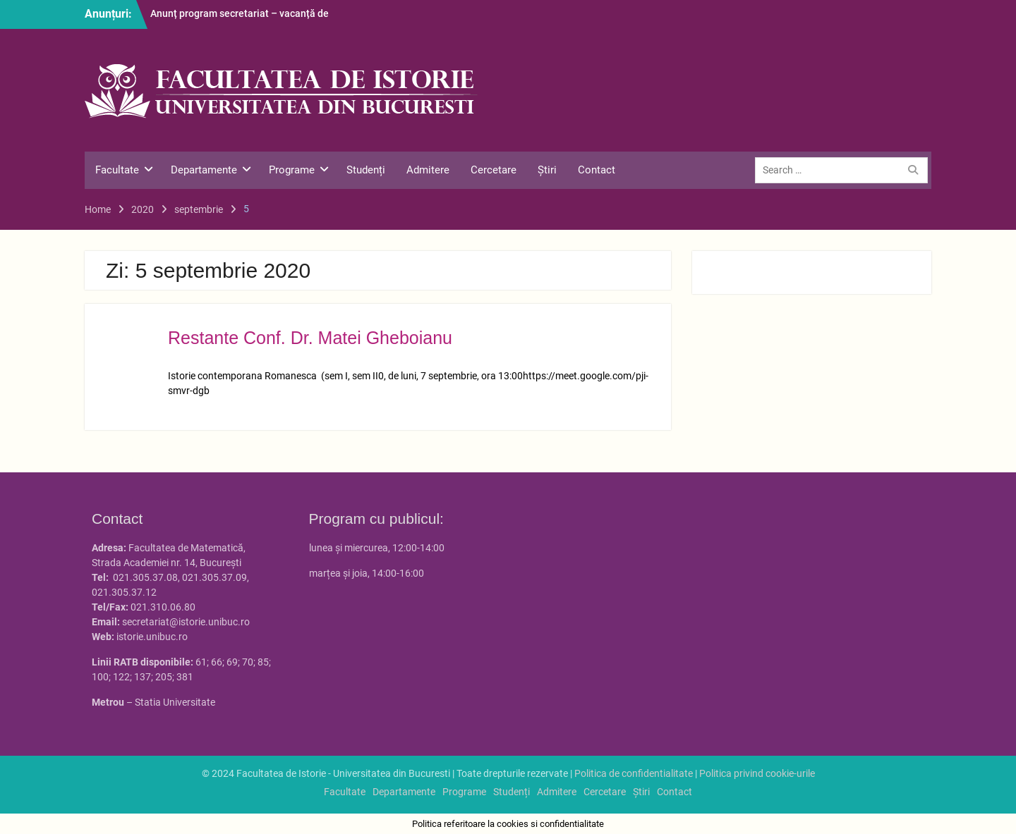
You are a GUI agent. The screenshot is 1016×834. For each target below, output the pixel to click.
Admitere (427, 170)
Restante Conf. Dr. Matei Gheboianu (310, 338)
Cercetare (493, 170)
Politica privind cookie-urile (757, 773)
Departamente (204, 170)
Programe (292, 170)
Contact (596, 170)
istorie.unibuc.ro (152, 636)
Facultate (117, 170)
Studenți (365, 170)
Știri (547, 170)
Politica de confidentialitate (633, 773)
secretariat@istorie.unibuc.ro (186, 621)
